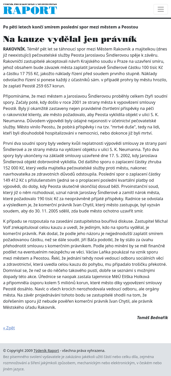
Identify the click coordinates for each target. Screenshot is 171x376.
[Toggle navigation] (161, 9)
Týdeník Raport (46, 350)
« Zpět (9, 328)
